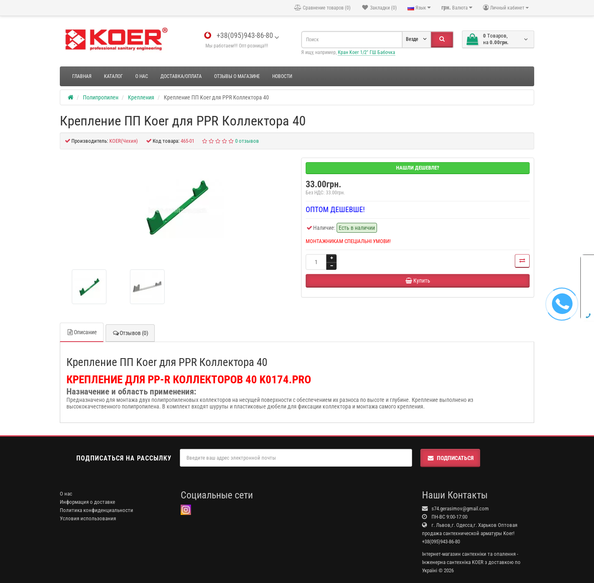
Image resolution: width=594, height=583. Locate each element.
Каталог (113, 76)
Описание (81, 332)
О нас (141, 76)
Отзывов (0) (130, 333)
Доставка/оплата (181, 76)
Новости (282, 76)
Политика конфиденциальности (96, 510)
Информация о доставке (87, 502)
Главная (82, 76)
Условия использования (88, 518)
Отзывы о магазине (237, 76)
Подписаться (450, 458)
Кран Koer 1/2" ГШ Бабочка (366, 52)
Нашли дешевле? (417, 168)
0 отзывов (247, 141)
